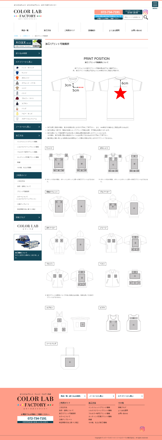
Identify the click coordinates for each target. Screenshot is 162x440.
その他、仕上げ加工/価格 (98, 422)
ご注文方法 (63, 407)
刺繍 (90, 419)
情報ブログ (122, 407)
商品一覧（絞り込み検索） (71, 396)
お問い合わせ (136, 30)
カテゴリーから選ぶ (125, 396)
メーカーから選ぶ (96, 396)
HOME (16, 36)
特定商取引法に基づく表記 (68, 422)
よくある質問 (114, 30)
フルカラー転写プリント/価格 (99, 413)
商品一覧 (25, 30)
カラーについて (64, 416)
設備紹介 (91, 30)
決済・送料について (66, 410)
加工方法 (47, 30)
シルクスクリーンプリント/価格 (100, 410)
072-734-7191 (110, 12)
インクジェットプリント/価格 (99, 407)
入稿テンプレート (65, 419)
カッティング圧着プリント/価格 (100, 416)
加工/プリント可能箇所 (67, 413)
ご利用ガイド (69, 30)
